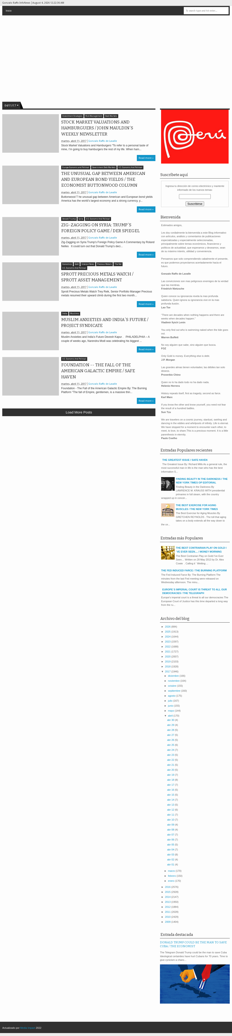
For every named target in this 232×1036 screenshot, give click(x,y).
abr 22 (171, 759)
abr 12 (171, 809)
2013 (168, 902)
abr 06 (171, 839)
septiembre (174, 690)
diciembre (174, 675)
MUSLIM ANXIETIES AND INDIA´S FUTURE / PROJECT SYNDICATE (104, 322)
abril (171, 715)
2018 (168, 666)
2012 (168, 907)
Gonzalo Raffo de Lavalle (102, 141)
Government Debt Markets (104, 168)
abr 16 (171, 789)
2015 (168, 892)
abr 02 (171, 859)
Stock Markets (111, 116)
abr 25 (171, 745)
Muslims (74, 314)
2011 (168, 911)
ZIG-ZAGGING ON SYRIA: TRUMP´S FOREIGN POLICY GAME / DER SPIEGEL (100, 227)
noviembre (174, 680)
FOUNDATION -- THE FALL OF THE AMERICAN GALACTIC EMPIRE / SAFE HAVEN (98, 370)
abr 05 (171, 844)
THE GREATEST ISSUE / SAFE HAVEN (184, 460)
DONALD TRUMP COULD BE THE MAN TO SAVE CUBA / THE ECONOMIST (193, 944)
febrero (172, 875)
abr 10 (171, 819)
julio (170, 700)
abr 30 (171, 720)
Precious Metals (104, 264)
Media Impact (27, 1027)
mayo (171, 710)
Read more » (146, 158)
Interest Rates (88, 264)
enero (171, 880)
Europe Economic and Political (75, 168)
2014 (168, 897)
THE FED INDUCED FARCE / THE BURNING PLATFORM (194, 570)
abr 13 (171, 804)
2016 (168, 887)
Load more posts (79, 412)
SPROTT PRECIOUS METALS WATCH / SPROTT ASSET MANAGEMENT (97, 277)
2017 (168, 671)
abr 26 (171, 740)
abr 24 (171, 750)
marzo (172, 870)
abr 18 (171, 779)
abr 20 (171, 769)
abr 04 (171, 849)
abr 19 (171, 774)
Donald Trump (69, 219)
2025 (168, 631)
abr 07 (171, 834)
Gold (77, 264)
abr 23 (171, 754)
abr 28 (171, 730)
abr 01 (171, 864)
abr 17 (171, 784)
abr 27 (171, 735)
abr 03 (171, 854)
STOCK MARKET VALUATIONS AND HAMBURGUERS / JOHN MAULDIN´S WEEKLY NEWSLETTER (97, 128)
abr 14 (171, 799)
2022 (168, 646)
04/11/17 (10, 105)
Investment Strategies (72, 116)
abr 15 (171, 794)
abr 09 (171, 824)
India (64, 314)
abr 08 (171, 829)
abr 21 (171, 764)
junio (171, 705)
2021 (168, 651)
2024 (168, 636)
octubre (172, 685)
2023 (168, 641)
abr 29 (171, 725)
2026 (168, 626)
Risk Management (93, 116)
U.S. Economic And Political (130, 168)
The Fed (118, 264)
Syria (81, 219)
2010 (168, 916)
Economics (67, 264)
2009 (168, 921)
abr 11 (171, 814)
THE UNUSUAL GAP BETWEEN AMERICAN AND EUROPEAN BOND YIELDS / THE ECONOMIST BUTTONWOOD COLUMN (103, 179)
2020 (168, 656)
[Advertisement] (78, 453)
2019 (168, 661)
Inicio (9, 10)
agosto (172, 695)
